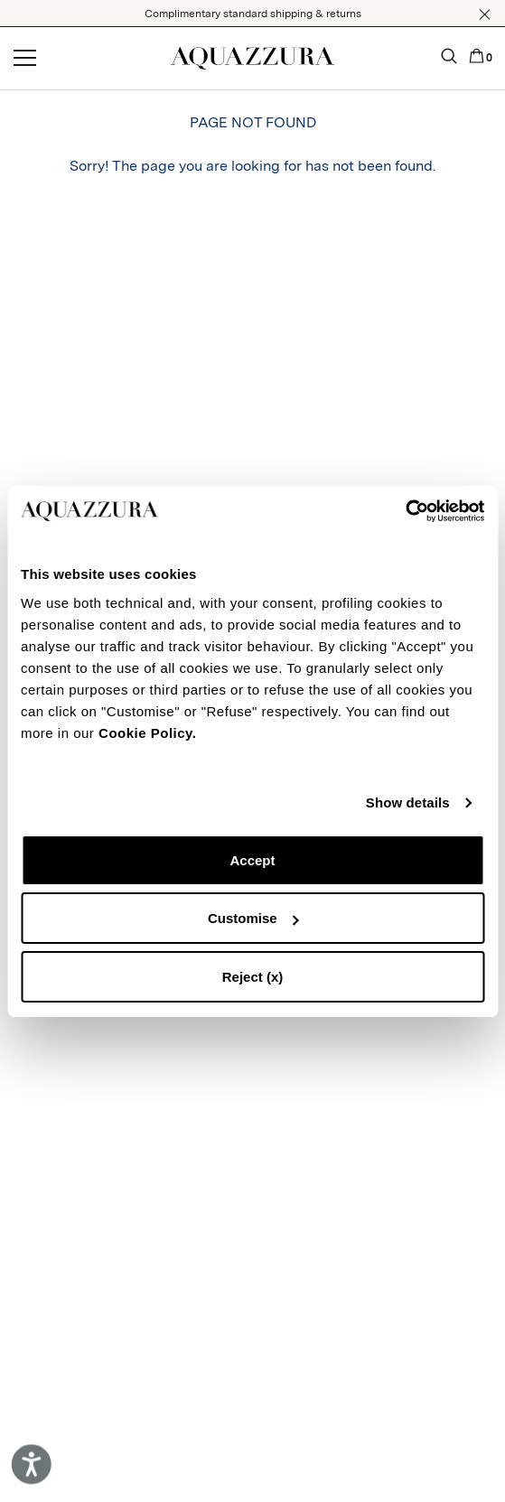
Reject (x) (253, 976)
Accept (252, 860)
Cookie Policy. (147, 733)
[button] (484, 14)
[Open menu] (25, 59)
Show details (408, 802)
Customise (253, 918)
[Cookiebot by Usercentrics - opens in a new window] (405, 511)
